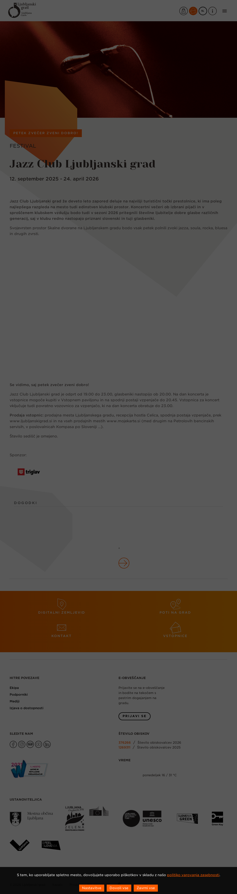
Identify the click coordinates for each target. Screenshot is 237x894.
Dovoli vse (119, 888)
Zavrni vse (146, 888)
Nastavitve (91, 888)
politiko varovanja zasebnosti (193, 875)
